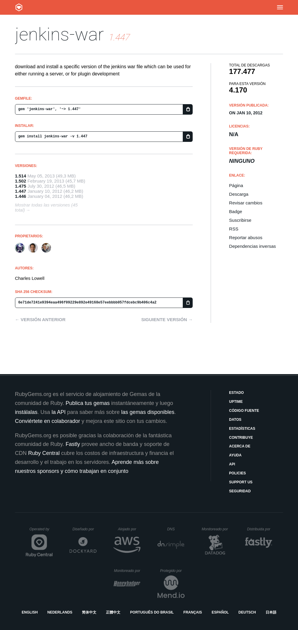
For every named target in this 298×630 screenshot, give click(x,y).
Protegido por (172, 571)
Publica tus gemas (87, 403)
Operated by (41, 531)
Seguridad (240, 491)
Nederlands (59, 612)
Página (236, 185)
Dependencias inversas (252, 246)
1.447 (20, 191)
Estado (236, 393)
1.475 (20, 186)
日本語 (271, 612)
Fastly (72, 444)
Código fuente (244, 411)
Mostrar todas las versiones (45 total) (46, 207)
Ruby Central (44, 453)
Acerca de (239, 446)
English (30, 612)
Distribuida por (259, 529)
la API (59, 412)
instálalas (26, 412)
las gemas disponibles (147, 412)
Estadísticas (242, 428)
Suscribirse (240, 220)
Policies (237, 473)
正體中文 (113, 612)
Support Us (240, 482)
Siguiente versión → (167, 319)
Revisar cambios (245, 202)
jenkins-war (59, 34)
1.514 (20, 175)
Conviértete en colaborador (47, 421)
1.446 (20, 196)
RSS (233, 228)
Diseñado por (85, 529)
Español (220, 612)
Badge (235, 211)
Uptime (235, 402)
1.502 (20, 180)
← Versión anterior (40, 319)
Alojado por (129, 529)
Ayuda (235, 455)
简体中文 (89, 612)
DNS (176, 529)
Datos (235, 420)
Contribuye (241, 437)
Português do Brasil (152, 612)
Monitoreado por (215, 529)
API (232, 464)
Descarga (238, 194)
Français (192, 612)
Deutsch (247, 612)
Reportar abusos (245, 237)
